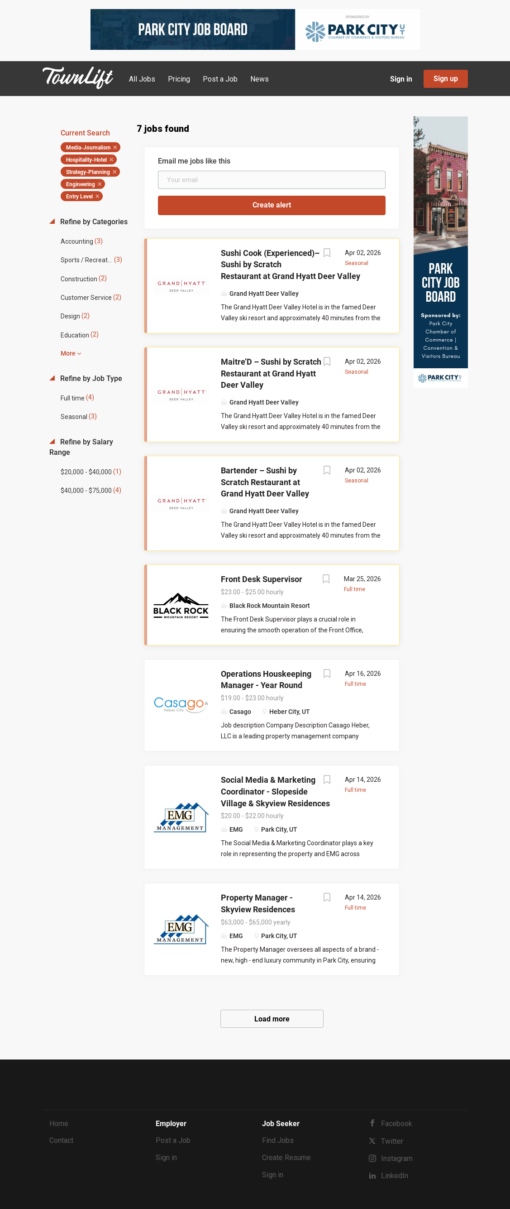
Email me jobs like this (194, 161)
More (68, 353)
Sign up (446, 78)
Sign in (401, 79)
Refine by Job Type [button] (90, 378)
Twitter (392, 1141)
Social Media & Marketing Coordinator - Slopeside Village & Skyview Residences (275, 791)
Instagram (397, 1158)
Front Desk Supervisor (261, 579)
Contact (61, 1140)
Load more (272, 1019)
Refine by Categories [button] (93, 221)
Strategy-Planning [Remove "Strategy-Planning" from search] (88, 172)
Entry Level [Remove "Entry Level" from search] (79, 196)
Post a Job (173, 1140)
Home (58, 1123)
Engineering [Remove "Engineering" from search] (80, 184)
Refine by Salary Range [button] (81, 447)
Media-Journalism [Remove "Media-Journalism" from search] (88, 148)
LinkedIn (394, 1175)
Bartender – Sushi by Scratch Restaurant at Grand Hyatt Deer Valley (265, 482)
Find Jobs (278, 1140)
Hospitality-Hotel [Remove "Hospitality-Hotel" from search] (86, 160)
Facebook (396, 1123)
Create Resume (286, 1157)
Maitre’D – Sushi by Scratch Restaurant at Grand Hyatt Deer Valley (271, 373)
